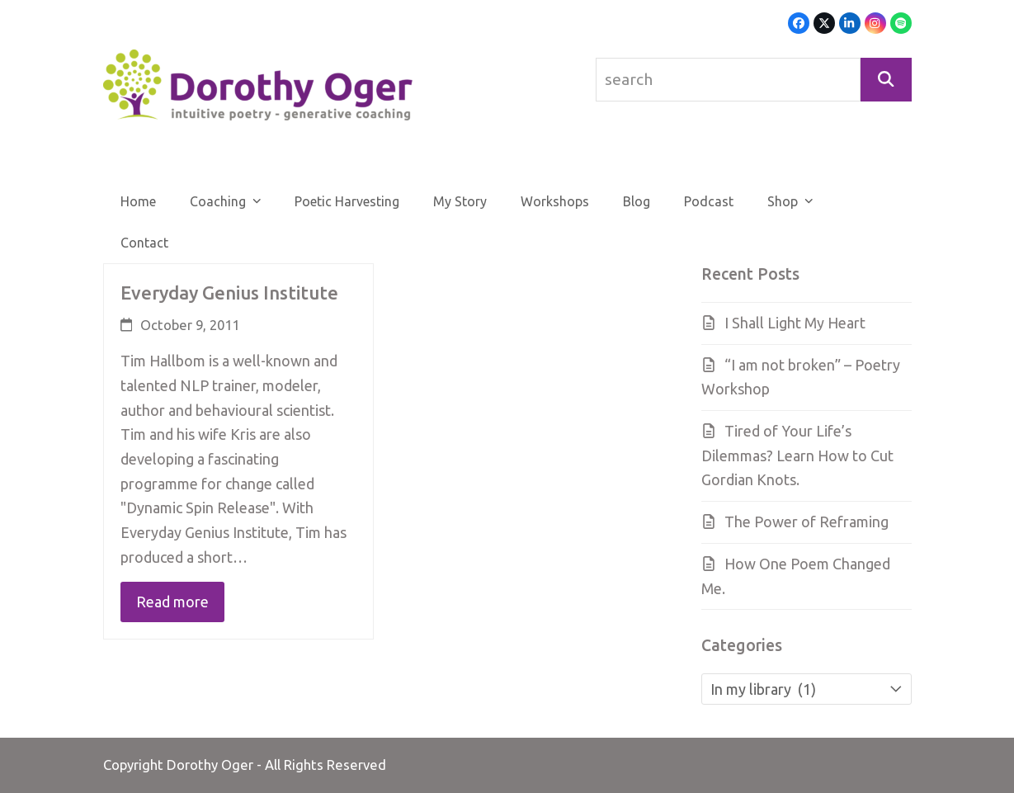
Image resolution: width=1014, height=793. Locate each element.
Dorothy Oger (210, 765)
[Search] (886, 79)
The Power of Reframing (806, 521)
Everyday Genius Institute (229, 292)
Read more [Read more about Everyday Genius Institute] (172, 601)
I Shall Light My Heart (794, 322)
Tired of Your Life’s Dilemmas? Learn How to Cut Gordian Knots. (797, 455)
